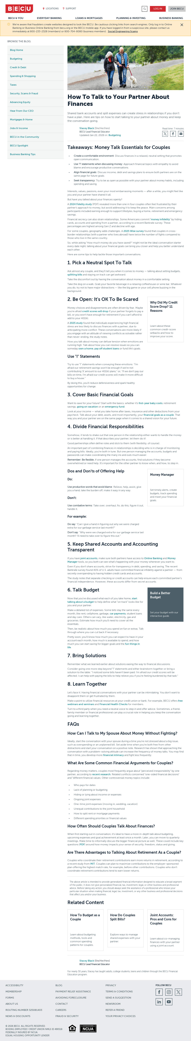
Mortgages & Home (21, 119)
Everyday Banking (49, 18)
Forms (10, 998)
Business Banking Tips (22, 154)
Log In (158, 9)
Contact (61, 1004)
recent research (101, 774)
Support (69, 8)
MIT (92, 864)
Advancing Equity (20, 102)
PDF (82, 844)
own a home (86, 348)
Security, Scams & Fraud (24, 93)
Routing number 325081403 (24, 1010)
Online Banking (153, 558)
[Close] (182, 24)
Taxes (13, 85)
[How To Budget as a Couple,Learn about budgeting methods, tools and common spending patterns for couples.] (85, 930)
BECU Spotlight (19, 146)
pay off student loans (106, 348)
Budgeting (16, 59)
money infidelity (160, 219)
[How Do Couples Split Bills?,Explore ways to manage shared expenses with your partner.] (125, 928)
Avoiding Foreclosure (70, 998)
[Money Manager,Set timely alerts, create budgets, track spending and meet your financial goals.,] (165, 487)
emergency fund (114, 407)
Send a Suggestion (118, 998)
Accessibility (14, 985)
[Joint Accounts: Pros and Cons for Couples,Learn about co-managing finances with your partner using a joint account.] (165, 930)
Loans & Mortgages (89, 18)
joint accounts (88, 558)
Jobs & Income (19, 128)
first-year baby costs (150, 403)
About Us (12, 1004)
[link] (144, 9)
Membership (14, 991)
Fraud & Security (67, 1016)
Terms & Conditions (119, 991)
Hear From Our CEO (21, 111)
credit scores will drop (95, 311)
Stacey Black (86, 128)
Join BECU (177, 9)
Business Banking (171, 18)
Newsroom (113, 1004)
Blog (58, 985)
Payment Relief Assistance (73, 991)
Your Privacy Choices (121, 1016)
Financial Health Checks (113, 704)
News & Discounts (18, 1016)
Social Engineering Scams (123, 31)
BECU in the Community (24, 137)
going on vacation (87, 407)
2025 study (76, 323)
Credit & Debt (18, 67)
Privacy (111, 985)
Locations (50, 8)
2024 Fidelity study (81, 204)
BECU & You (15, 18)
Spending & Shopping (23, 76)
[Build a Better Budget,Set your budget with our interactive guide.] (165, 605)
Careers (60, 1010)
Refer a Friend (115, 1010)
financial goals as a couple (159, 415)
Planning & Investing (131, 18)
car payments (118, 614)
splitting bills (74, 275)
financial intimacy (113, 755)
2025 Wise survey (134, 231)
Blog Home (16, 50)
